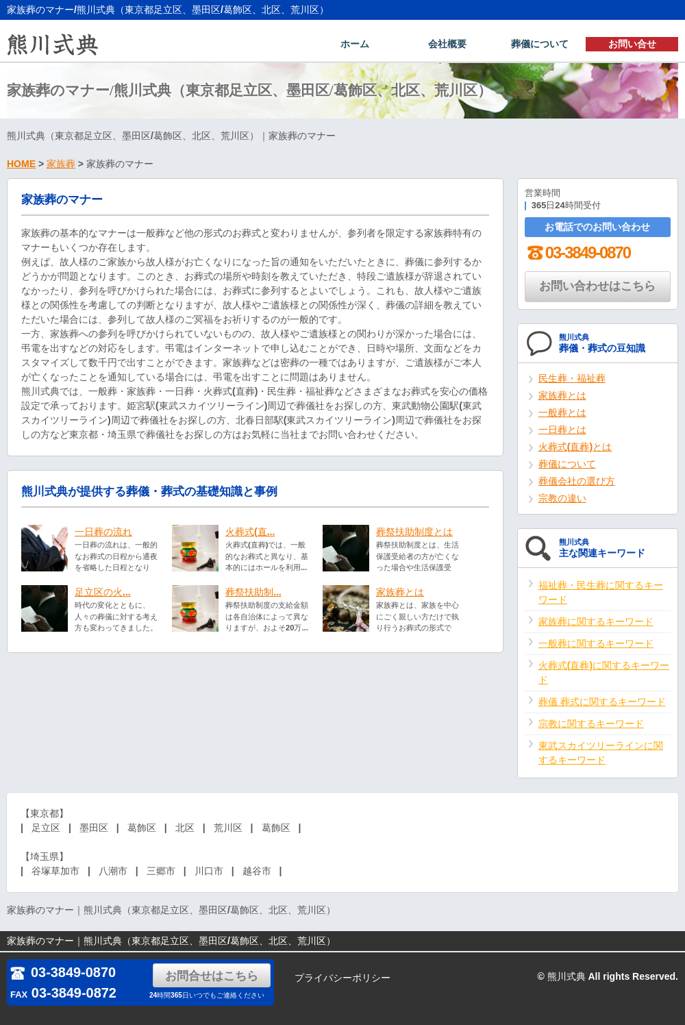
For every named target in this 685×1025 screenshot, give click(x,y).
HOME (21, 165)
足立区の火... (103, 593)
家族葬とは (400, 593)
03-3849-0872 (63, 992)
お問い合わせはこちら (597, 287)
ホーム (354, 45)
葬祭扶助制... (253, 593)
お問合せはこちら (212, 976)
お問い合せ (632, 45)
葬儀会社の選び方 (576, 482)
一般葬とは (562, 413)
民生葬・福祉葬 (572, 379)
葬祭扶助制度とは (414, 533)
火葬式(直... (250, 533)
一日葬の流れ (103, 533)
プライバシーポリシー (342, 977)
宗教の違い (562, 499)
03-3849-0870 (577, 254)
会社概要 (447, 45)
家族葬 (61, 165)
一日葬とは (562, 430)
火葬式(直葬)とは (575, 448)
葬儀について (540, 45)
